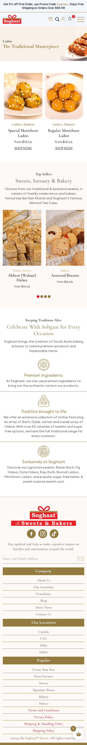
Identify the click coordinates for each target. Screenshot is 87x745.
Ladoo (17, 124)
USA (43, 638)
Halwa (17, 270)
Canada (44, 632)
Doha (43, 645)
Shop (43, 600)
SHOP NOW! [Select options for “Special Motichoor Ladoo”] (23, 148)
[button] (38, 296)
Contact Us (43, 614)
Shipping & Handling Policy (43, 724)
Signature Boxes (44, 690)
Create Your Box (43, 669)
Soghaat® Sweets (36, 738)
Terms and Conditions (43, 710)
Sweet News (43, 607)
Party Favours (43, 676)
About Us (43, 580)
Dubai (43, 652)
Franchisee (43, 594)
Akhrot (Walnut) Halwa (22, 278)
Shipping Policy (43, 730)
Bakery (65, 270)
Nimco (43, 703)
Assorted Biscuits (65, 275)
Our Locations (43, 587)
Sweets (28, 124)
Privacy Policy (43, 717)
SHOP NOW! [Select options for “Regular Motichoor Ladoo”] (64, 148)
